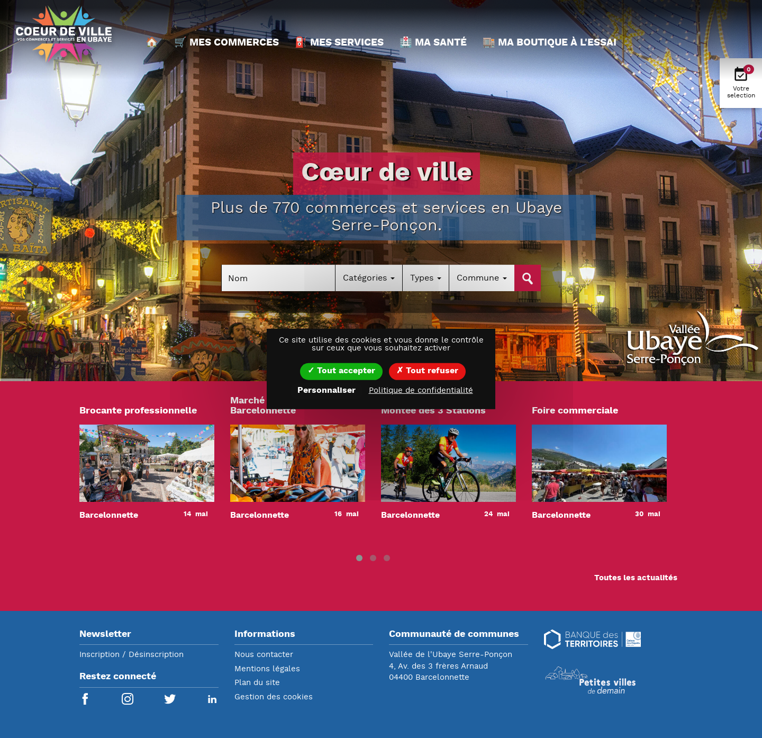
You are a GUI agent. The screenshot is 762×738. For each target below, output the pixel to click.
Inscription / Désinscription (131, 655)
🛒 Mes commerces (226, 43)
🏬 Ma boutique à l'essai (549, 43)
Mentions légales (267, 669)
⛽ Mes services (339, 43)
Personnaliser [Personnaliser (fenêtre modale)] (326, 390)
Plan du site (257, 683)
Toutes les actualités (635, 578)
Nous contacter (263, 655)
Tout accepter (341, 371)
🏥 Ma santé (433, 43)
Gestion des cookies (273, 697)
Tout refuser (427, 371)
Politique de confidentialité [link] (421, 391)
